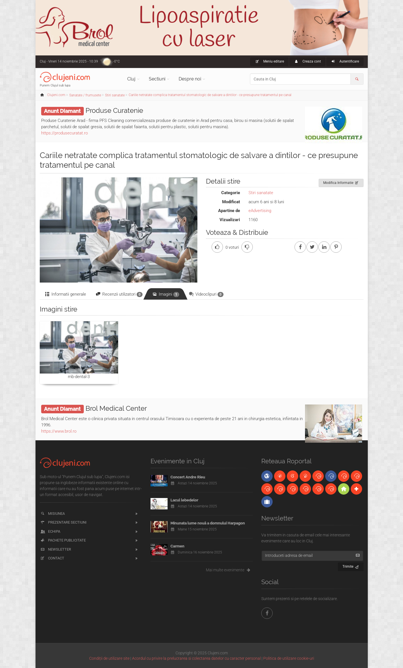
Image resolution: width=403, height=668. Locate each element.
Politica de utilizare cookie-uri (288, 658)
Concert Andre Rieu (187, 477)
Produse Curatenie (114, 110)
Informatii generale (65, 294)
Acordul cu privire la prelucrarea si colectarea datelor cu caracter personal (196, 658)
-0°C (116, 61)
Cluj (131, 79)
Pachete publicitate (63, 540)
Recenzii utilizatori (119, 294)
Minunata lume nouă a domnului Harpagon (207, 523)
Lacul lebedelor (184, 500)
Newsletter (55, 549)
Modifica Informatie (341, 182)
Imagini (165, 294)
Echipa (50, 531)
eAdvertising (260, 210)
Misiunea (52, 513)
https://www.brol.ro (58, 431)
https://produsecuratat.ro (64, 133)
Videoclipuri (206, 294)
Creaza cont (307, 61)
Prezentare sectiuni (63, 522)
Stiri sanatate (261, 192)
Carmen (177, 546)
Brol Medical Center (116, 408)
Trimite (351, 566)
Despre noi (190, 79)
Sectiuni (157, 79)
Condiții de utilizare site (109, 658)
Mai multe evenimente (229, 570)
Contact (52, 558)
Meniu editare (269, 61)
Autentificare (345, 61)
